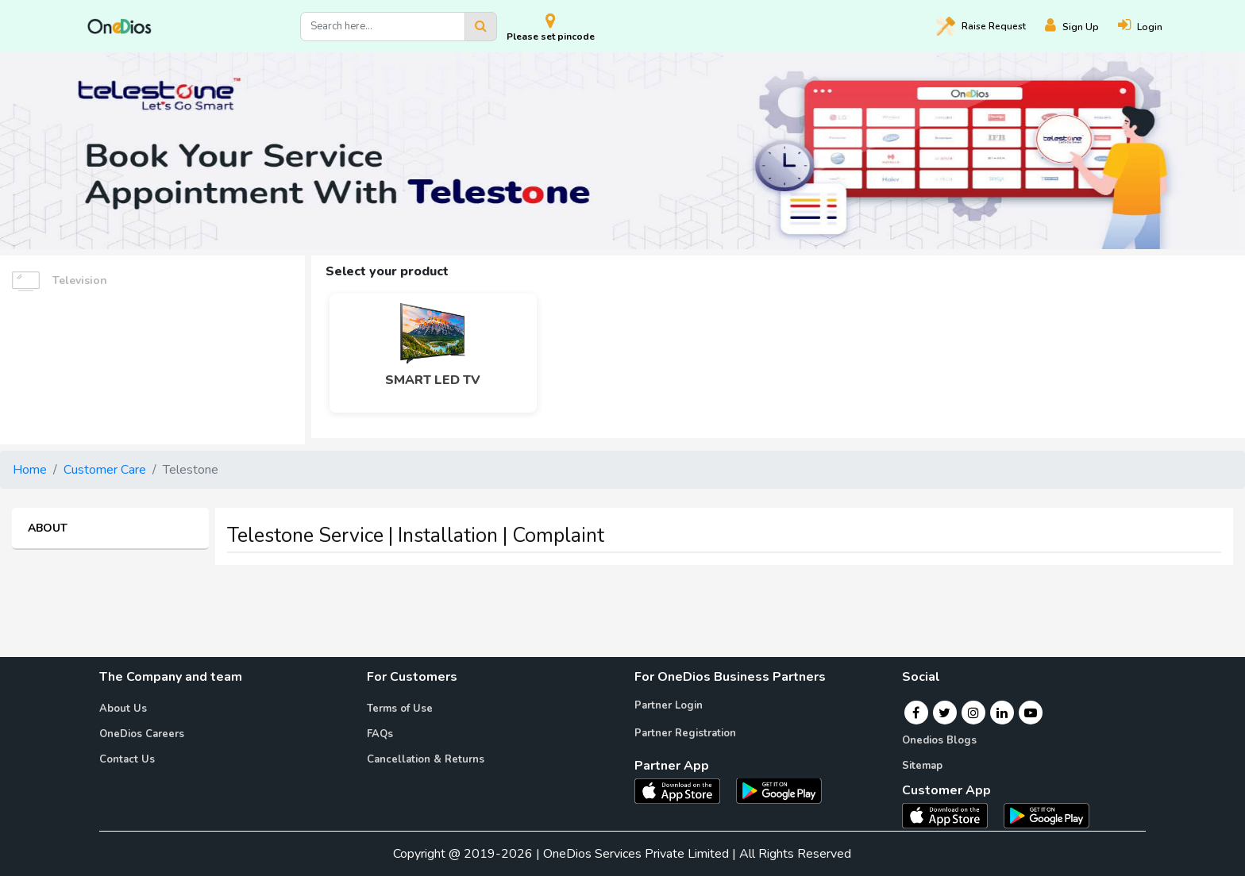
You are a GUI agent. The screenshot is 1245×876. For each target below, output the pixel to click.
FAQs (380, 734)
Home (30, 469)
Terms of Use (400, 708)
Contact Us (127, 759)
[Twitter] (944, 712)
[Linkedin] (1002, 712)
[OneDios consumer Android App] (1046, 815)
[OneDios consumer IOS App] (951, 815)
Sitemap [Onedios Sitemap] (922, 766)
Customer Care (105, 469)
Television (59, 281)
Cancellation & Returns (425, 759)
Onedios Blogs (939, 740)
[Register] (1081, 26)
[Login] (1149, 26)
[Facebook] (915, 712)
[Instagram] (973, 712)
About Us (123, 708)
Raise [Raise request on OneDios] (981, 26)
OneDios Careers (141, 734)
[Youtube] (1030, 712)
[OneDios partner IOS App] (683, 789)
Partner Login (668, 705)
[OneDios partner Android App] (779, 789)
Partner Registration (685, 733)
